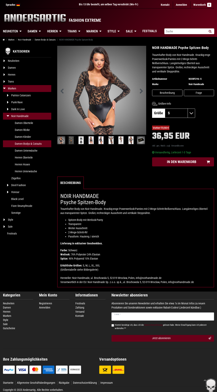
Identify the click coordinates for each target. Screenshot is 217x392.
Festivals (149, 31)
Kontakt (165, 4)
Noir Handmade (24, 39)
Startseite (8, 382)
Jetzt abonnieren (181, 338)
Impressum (106, 382)
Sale (129, 31)
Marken (92, 31)
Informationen (86, 295)
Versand (79, 311)
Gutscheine (9, 328)
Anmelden (44, 307)
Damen (32, 31)
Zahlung (79, 307)
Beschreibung (167, 92)
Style (112, 31)
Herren (52, 31)
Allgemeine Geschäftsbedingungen (36, 382)
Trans (72, 31)
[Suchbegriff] (185, 31)
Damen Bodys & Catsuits (45, 39)
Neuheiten (8, 303)
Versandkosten (177, 145)
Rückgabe (64, 382)
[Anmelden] (181, 4)
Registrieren (45, 303)
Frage (199, 92)
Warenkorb (202, 5)
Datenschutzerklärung (85, 382)
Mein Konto (48, 295)
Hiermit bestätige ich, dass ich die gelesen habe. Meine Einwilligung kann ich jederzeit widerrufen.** (161, 327)
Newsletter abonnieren (129, 295)
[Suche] (210, 31)
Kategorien (11, 295)
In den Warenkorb (188, 162)
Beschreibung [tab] (70, 183)
